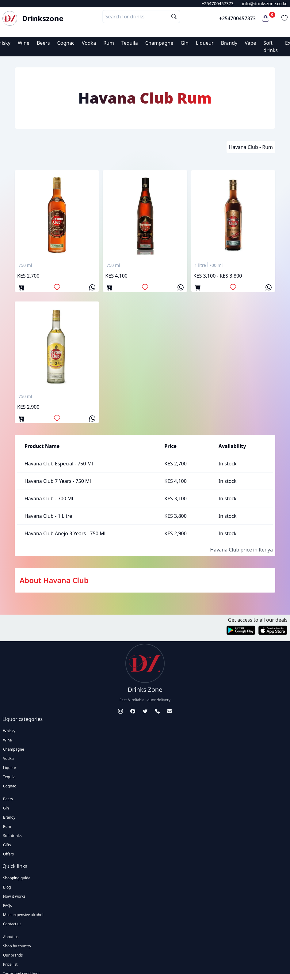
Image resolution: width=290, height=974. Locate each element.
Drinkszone (42, 18)
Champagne (159, 43)
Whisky (9, 730)
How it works (14, 896)
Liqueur (205, 43)
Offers (8, 854)
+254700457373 (218, 3)
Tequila (129, 43)
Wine (23, 43)
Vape (250, 43)
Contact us (12, 924)
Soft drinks (12, 835)
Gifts (7, 844)
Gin (185, 43)
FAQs (7, 905)
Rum (108, 43)
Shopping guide (16, 878)
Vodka (89, 43)
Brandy (229, 43)
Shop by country (17, 946)
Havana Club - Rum (251, 147)
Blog (7, 887)
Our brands (13, 955)
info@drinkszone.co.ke (265, 3)
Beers (43, 43)
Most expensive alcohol (23, 914)
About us (10, 936)
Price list (10, 964)
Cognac (65, 43)
